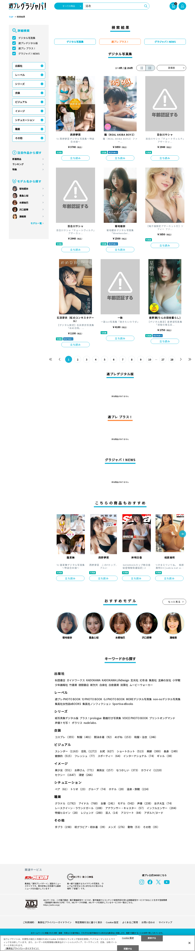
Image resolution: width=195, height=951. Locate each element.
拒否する (152, 937)
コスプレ (65, 737)
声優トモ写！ (62, 723)
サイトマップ (165, 922)
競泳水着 (103, 737)
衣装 (17, 93)
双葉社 (124, 685)
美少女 (64, 770)
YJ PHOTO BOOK (92, 699)
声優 (145, 803)
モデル (127, 803)
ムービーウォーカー (141, 685)
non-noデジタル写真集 (166, 699)
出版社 (18, 66)
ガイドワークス (76, 680)
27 (162, 359)
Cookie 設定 (112, 922)
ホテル (117, 789)
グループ (97, 789)
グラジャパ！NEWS (29, 53)
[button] (182, 534)
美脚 (154, 751)
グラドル (66, 803)
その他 (18, 138)
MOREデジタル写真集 (139, 699)
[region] (97, 943)
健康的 (64, 756)
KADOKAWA (93, 680)
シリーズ (20, 84)
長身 (171, 751)
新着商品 (16, 159)
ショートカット (131, 751)
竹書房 (73, 685)
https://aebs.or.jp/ (51, 905)
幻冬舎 (144, 680)
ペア (62, 789)
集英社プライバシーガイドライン (55, 922)
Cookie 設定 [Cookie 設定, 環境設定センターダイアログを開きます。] (128, 937)
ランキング (18, 164)
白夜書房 (114, 685)
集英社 (153, 680)
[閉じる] (189, 943)
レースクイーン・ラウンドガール (79, 808)
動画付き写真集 (112, 718)
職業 (17, 129)
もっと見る (174, 601)
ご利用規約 (28, 922)
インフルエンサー (162, 808)
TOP (11, 17)
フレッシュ (85, 756)
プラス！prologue (90, 718)
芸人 (112, 812)
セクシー (66, 775)
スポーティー (110, 756)
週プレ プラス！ (27, 48)
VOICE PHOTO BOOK (135, 718)
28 (171, 359)
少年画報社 (61, 685)
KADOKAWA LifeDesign (115, 680)
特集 (14, 169)
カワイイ (152, 770)
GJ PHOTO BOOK (114, 699)
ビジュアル (21, 102)
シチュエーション (24, 120)
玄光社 (134, 680)
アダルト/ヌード (153, 812)
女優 (108, 803)
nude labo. (90, 723)
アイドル (89, 803)
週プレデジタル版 (28, 43)
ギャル (165, 756)
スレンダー (67, 751)
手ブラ (64, 827)
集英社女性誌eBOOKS (68, 704)
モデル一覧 (36, 223)
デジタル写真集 (26, 38)
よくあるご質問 (130, 922)
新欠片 (94, 685)
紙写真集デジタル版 (66, 718)
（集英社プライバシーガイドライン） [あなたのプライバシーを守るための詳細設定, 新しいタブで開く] (22, 948)
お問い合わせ (148, 922)
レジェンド (92, 812)
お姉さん (84, 770)
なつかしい (128, 770)
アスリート (132, 812)
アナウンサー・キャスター (125, 808)
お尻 (107, 751)
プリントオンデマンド (162, 718)
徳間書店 (83, 685)
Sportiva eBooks (122, 704)
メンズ (117, 827)
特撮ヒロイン (67, 812)
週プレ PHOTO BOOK (68, 699)
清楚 (86, 775)
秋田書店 (60, 680)
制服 (85, 737)
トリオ (78, 789)
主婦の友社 (164, 680)
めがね (124, 737)
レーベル (20, 75)
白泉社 (103, 685)
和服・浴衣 (146, 737)
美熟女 (106, 770)
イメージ (20, 111)
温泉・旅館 (138, 789)
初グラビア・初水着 (90, 827)
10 (149, 359)
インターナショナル (139, 756)
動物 (135, 827)
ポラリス (77, 723)
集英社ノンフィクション (96, 704)
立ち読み (75, 158)
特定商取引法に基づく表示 (88, 922)
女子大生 (163, 803)
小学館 (176, 680)
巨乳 (89, 751)
